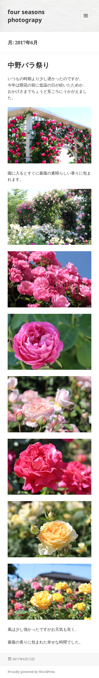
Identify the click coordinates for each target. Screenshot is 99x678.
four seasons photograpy (26, 16)
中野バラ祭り (29, 65)
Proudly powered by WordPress (31, 672)
